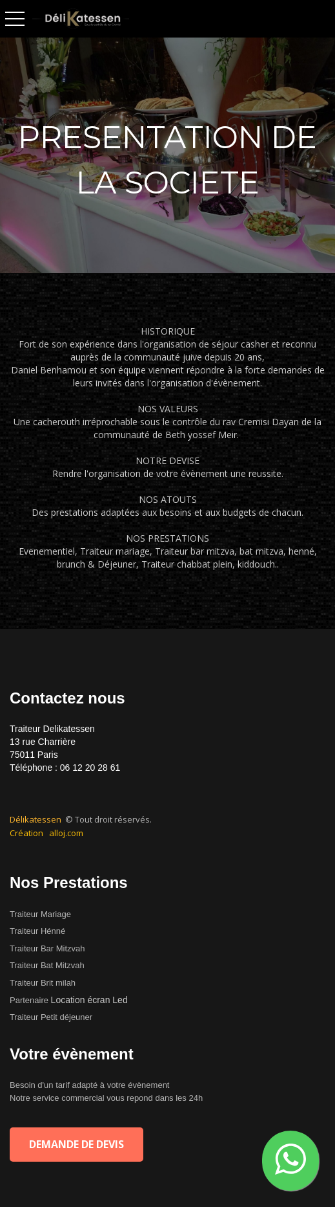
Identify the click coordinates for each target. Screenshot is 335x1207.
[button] (290, 1161)
